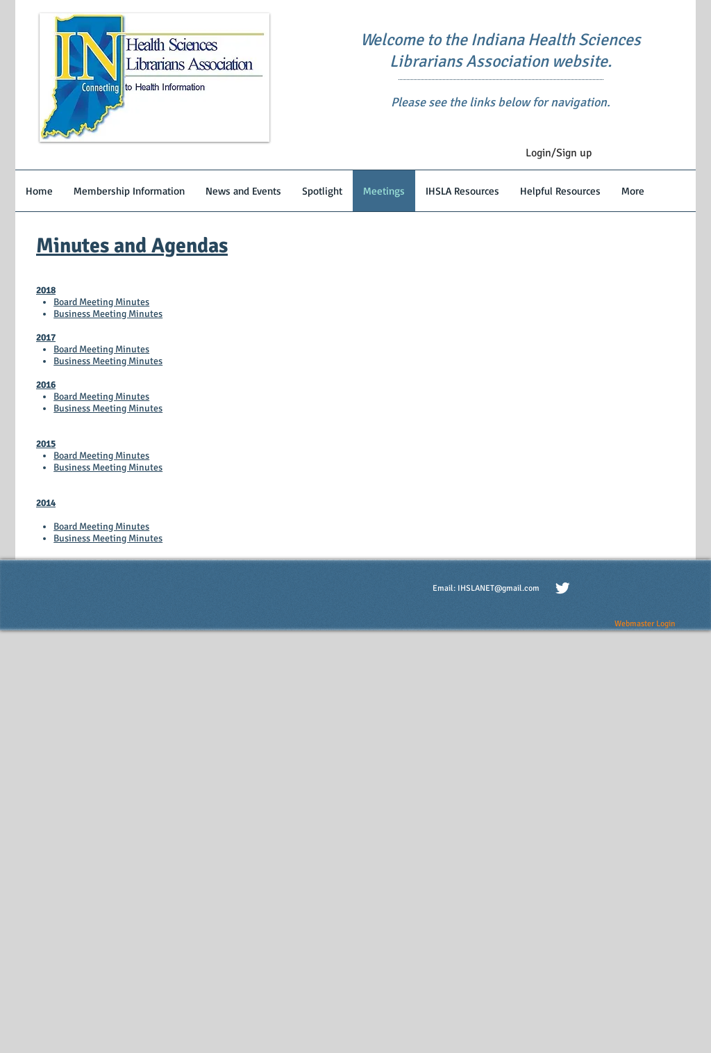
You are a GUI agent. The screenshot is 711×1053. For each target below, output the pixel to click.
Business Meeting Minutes (107, 314)
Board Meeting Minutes (101, 302)
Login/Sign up (559, 153)
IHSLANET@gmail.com (498, 588)
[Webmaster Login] (644, 624)
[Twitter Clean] (562, 588)
